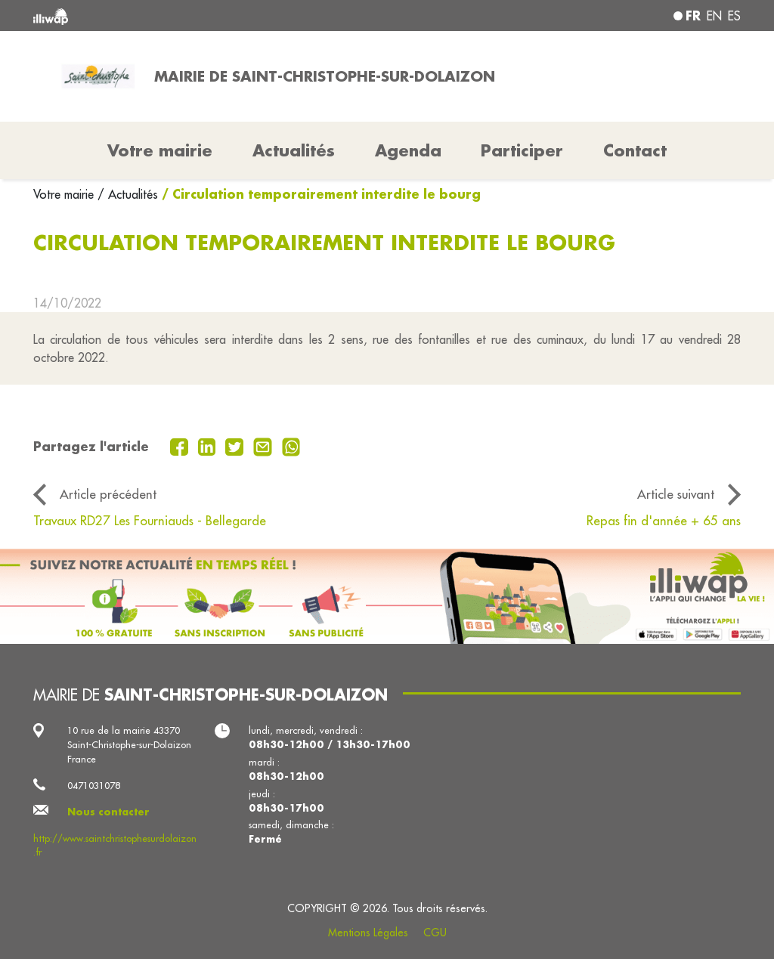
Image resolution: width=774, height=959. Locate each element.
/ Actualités (128, 194)
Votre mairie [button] (159, 150)
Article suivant (675, 494)
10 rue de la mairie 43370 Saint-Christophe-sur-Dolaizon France (129, 744)
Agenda (408, 150)
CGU (435, 932)
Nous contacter (108, 812)
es (734, 15)
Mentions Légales (368, 932)
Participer (522, 150)
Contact (635, 150)
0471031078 (93, 785)
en (714, 15)
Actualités (293, 150)
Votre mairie (65, 194)
